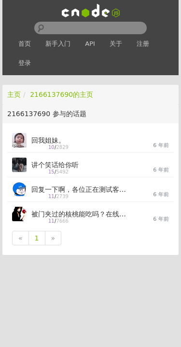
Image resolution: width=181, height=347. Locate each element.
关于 (116, 43)
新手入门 (57, 43)
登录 (24, 63)
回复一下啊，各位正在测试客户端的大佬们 (79, 189)
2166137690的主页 (61, 94)
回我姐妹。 (48, 140)
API (90, 43)
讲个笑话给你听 (55, 165)
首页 (24, 43)
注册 (143, 43)
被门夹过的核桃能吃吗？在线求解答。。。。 (79, 214)
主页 (14, 94)
